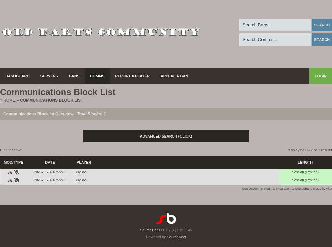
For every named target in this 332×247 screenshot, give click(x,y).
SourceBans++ (152, 230)
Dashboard (17, 76)
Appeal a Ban (174, 76)
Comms (97, 76)
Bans (74, 76)
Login (321, 76)
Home (9, 100)
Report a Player (132, 76)
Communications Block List (51, 100)
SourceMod (176, 237)
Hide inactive (10, 150)
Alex (329, 188)
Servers (49, 76)
